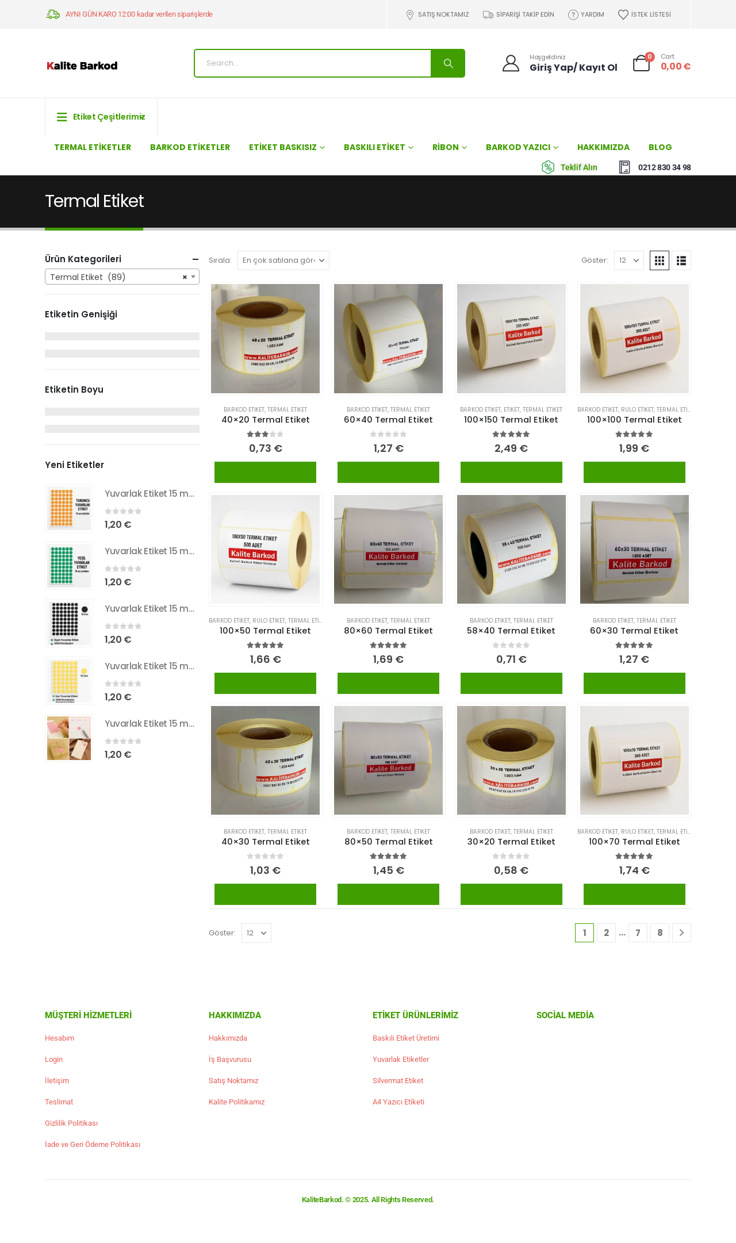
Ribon (445, 147)
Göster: (594, 260)
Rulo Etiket (637, 409)
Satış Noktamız (437, 14)
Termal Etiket (287, 409)
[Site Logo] (82, 66)
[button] (659, 260)
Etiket (512, 409)
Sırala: (220, 260)
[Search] (447, 63)
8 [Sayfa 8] (660, 933)
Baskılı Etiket (374, 147)
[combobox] (122, 276)
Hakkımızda (603, 147)
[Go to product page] (265, 338)
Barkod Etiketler (190, 147)
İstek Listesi (644, 14)
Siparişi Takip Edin (518, 14)
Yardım (586, 14)
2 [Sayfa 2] (606, 933)
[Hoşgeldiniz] (559, 63)
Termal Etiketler (92, 147)
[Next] (681, 932)
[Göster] (629, 260)
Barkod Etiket (244, 409)
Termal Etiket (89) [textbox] (118, 277)
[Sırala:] (283, 260)
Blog (660, 147)
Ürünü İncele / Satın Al (265, 472)
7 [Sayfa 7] (638, 933)
